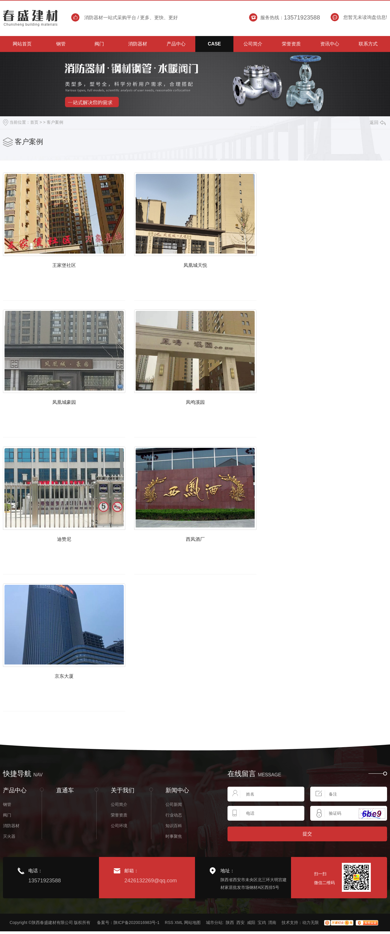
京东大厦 (70, 700)
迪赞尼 (70, 558)
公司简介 (119, 828)
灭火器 (9, 860)
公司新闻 (173, 828)
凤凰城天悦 (214, 272)
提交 (307, 857)
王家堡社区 (70, 272)
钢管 (7, 828)
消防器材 (11, 849)
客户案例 (55, 122)
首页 (34, 122)
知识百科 (173, 849)
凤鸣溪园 (214, 415)
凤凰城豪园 (70, 415)
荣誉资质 (119, 839)
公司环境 (119, 849)
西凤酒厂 (214, 558)
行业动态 (173, 839)
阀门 (7, 839)
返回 (378, 122)
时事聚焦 (173, 860)
